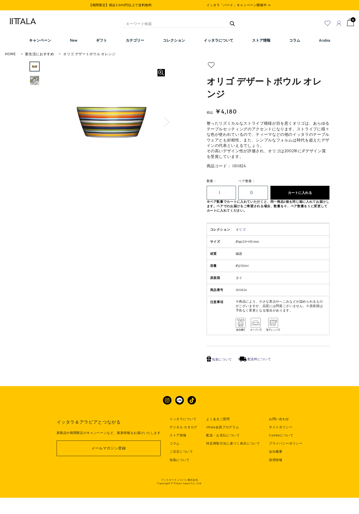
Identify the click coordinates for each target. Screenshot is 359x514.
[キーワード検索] (230, 21)
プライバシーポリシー (286, 460)
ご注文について (181, 468)
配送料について (254, 375)
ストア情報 (178, 452)
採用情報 (275, 476)
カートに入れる (300, 193)
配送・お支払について (223, 452)
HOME (10, 54)
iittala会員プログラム (222, 443)
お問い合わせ (279, 435)
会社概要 (275, 468)
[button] (167, 122)
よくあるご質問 (218, 435)
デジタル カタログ (183, 443)
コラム (175, 460)
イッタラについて (183, 435)
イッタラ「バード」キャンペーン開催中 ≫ (238, 5)
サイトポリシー (281, 443)
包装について (219, 376)
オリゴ (241, 246)
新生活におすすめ (39, 54)
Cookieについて (281, 452)
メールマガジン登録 (108, 464)
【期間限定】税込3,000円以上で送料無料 (120, 5)
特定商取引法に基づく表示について (233, 460)
